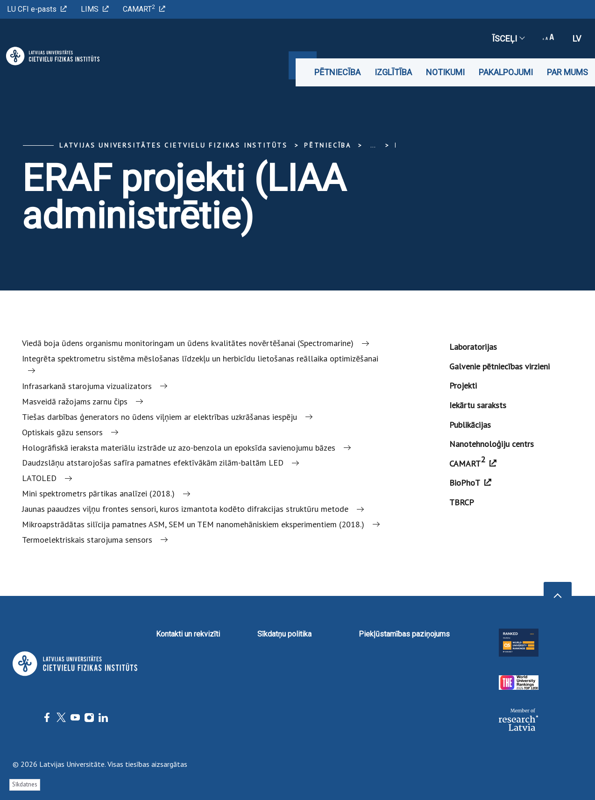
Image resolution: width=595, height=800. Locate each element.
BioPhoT (470, 482)
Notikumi (445, 72)
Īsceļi (508, 38)
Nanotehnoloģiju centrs (491, 444)
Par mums (567, 72)
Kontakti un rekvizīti (188, 634)
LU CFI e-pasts (37, 9)
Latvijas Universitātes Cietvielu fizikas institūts (173, 145)
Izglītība (393, 72)
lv (577, 38)
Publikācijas (470, 424)
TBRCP (461, 502)
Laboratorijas (473, 346)
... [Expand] (372, 145)
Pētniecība (337, 72)
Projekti (463, 385)
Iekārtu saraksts (477, 405)
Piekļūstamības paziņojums (404, 634)
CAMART (144, 9)
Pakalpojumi (506, 72)
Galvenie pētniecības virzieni (499, 366)
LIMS (95, 9)
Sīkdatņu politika (284, 634)
